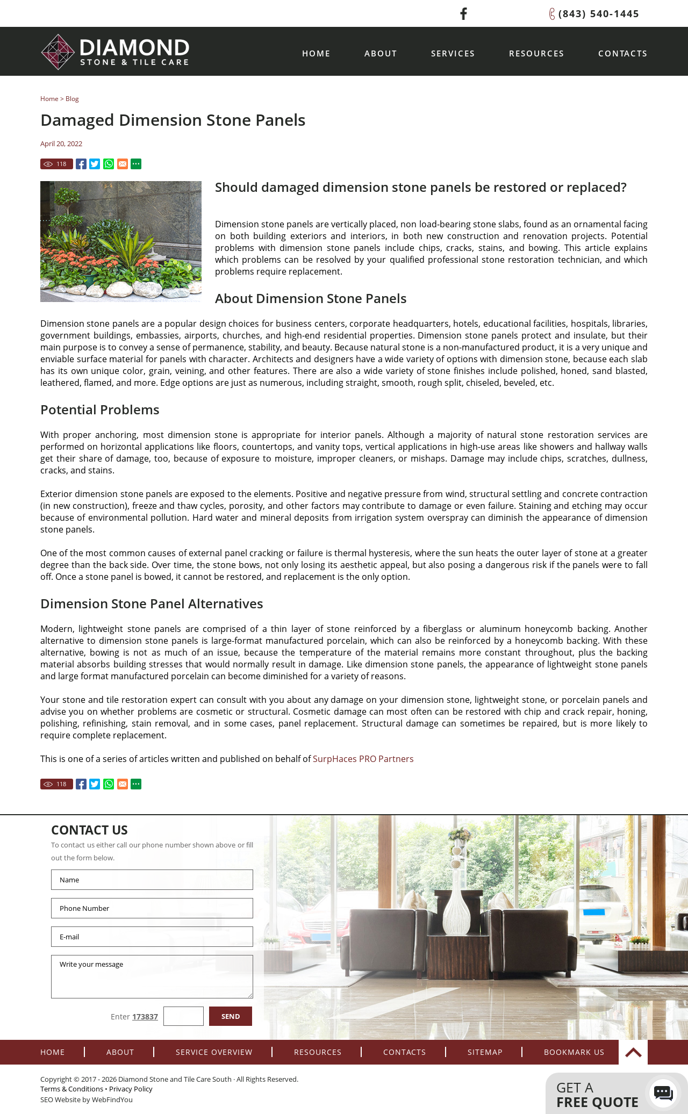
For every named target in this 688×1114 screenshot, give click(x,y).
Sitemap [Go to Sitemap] (485, 1052)
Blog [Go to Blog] (72, 98)
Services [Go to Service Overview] (453, 53)
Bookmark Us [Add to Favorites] (574, 1052)
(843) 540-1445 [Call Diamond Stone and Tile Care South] (599, 13)
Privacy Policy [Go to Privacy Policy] (131, 1089)
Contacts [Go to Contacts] (623, 53)
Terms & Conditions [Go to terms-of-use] (71, 1089)
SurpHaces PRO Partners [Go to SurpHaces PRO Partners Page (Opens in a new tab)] (363, 759)
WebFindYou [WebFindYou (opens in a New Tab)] (112, 1099)
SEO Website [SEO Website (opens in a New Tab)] (60, 1099)
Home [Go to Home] (316, 53)
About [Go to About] (380, 53)
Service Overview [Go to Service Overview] (214, 1052)
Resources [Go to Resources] (536, 53)
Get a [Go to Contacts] (606, 1094)
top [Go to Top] (633, 1052)
